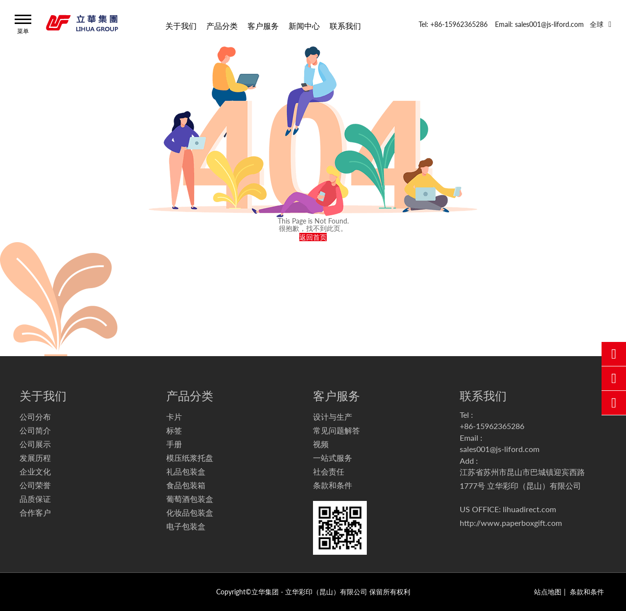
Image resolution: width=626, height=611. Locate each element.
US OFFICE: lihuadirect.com (508, 509)
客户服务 (263, 25)
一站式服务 (332, 457)
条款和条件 (332, 485)
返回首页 (313, 237)
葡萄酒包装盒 (189, 498)
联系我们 (345, 25)
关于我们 (181, 25)
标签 (174, 430)
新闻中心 (304, 25)
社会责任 (328, 471)
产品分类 (222, 25)
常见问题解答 (336, 430)
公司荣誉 (35, 485)
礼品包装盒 (185, 471)
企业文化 (35, 471)
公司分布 (35, 416)
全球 (597, 24)
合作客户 (35, 512)
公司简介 (35, 430)
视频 (321, 444)
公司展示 (35, 444)
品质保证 (35, 498)
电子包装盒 (185, 526)
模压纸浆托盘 (189, 457)
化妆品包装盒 (189, 512)
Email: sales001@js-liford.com (539, 24)
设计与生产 (332, 416)
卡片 (174, 416)
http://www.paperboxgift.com (511, 522)
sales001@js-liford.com (499, 448)
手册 (174, 444)
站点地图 (547, 592)
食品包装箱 (185, 485)
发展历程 (35, 457)
